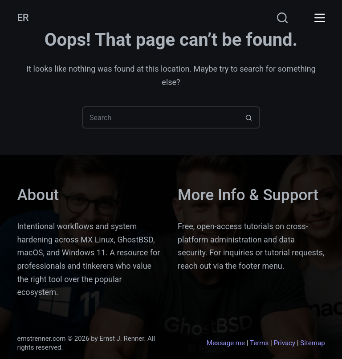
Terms (259, 343)
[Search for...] (160, 117)
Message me (226, 343)
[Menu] (319, 17)
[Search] (282, 17)
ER (22, 17)
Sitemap (312, 343)
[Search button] (249, 117)
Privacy (284, 343)
